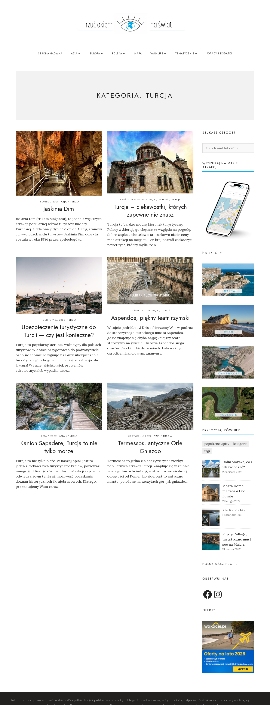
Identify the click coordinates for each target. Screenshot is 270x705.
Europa (95, 53)
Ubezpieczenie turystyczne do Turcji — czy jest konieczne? (59, 331)
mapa (138, 53)
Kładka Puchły (233, 510)
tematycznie (184, 53)
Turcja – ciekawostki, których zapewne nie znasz (150, 210)
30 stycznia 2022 (140, 436)
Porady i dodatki (219, 53)
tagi (207, 451)
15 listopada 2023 (53, 320)
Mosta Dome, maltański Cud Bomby (233, 491)
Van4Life (156, 53)
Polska (117, 53)
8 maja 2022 (48, 436)
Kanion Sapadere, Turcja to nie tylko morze (58, 447)
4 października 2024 (133, 199)
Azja (74, 53)
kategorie (240, 444)
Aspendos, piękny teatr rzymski (150, 317)
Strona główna (50, 53)
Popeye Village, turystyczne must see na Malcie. (236, 539)
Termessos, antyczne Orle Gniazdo (150, 447)
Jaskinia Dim (58, 208)
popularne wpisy (216, 444)
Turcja (74, 201)
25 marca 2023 (140, 310)
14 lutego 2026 (48, 201)
